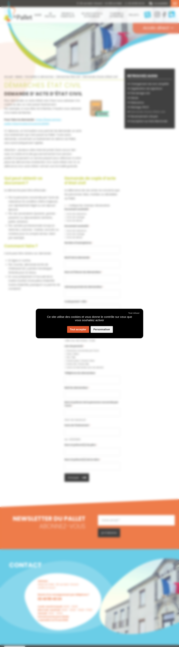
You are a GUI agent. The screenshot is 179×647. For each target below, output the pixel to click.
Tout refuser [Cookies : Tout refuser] (134, 313)
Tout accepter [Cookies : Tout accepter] (78, 329)
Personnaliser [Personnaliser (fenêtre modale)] (101, 329)
